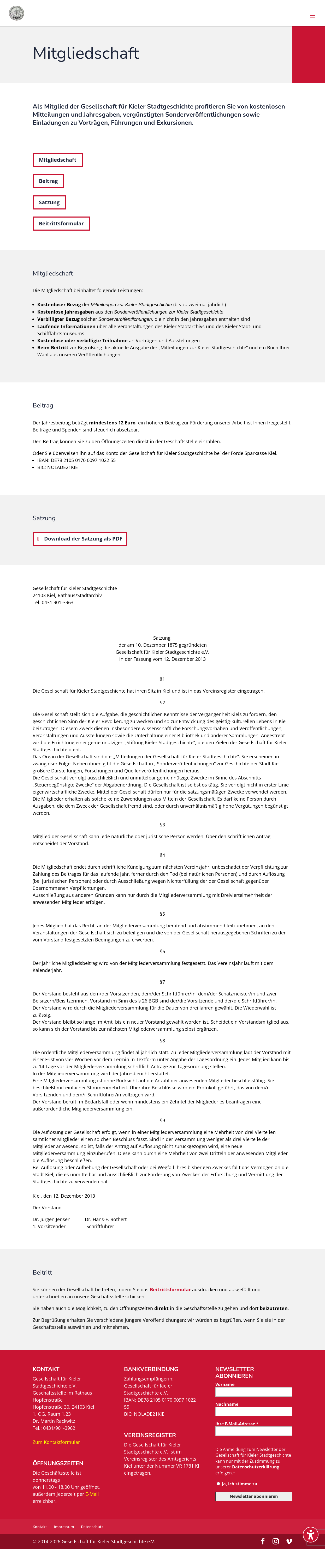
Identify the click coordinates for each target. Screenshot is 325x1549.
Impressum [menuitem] (64, 1526)
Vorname (224, 1384)
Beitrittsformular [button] (61, 223)
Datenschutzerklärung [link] (255, 1467)
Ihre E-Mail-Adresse (236, 1423)
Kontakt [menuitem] (40, 1526)
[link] (21, 12)
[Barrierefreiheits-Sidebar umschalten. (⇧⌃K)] (310, 1534)
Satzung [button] (49, 202)
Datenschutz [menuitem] (92, 1526)
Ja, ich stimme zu (237, 1483)
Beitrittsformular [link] (170, 1289)
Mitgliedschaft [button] (57, 159)
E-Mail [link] (92, 1494)
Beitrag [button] (48, 180)
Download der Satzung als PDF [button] (83, 538)
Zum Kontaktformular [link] (56, 1442)
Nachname (226, 1404)
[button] (312, 19)
